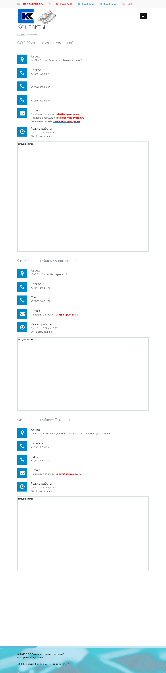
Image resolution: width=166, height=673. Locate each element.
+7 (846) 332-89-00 (84, 4)
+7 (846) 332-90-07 (106, 4)
